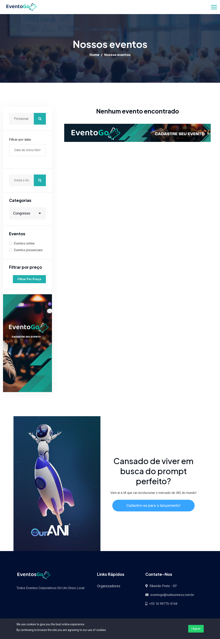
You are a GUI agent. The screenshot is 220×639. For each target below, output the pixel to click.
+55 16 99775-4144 (163, 604)
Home (94, 55)
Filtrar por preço (29, 279)
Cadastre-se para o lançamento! (153, 505)
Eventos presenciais (28, 250)
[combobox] (27, 213)
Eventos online (24, 243)
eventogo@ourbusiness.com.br (172, 595)
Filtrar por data (20, 139)
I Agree (195, 628)
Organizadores (108, 586)
